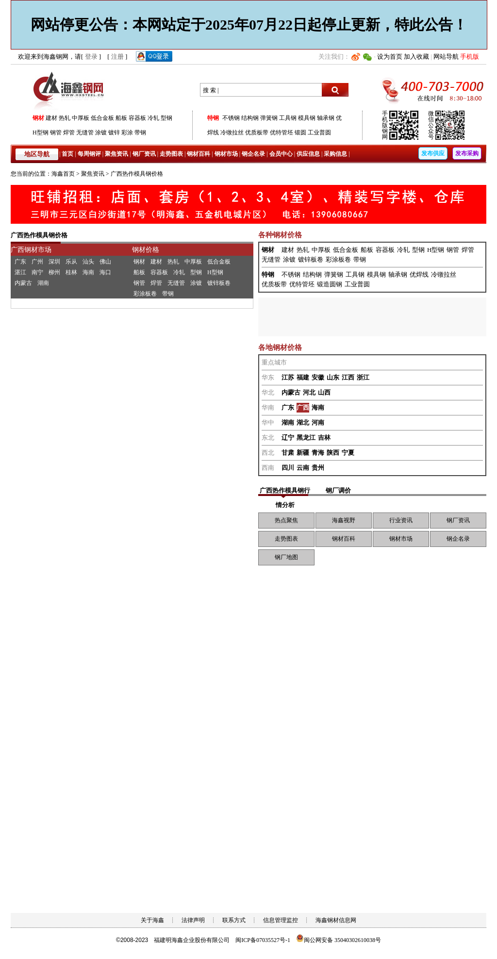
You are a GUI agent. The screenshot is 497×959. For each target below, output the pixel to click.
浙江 (363, 377)
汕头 (88, 261)
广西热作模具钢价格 (137, 173)
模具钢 (306, 118)
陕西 (333, 452)
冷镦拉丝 (232, 132)
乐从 (71, 261)
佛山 (105, 261)
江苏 (288, 377)
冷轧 (153, 118)
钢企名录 (253, 153)
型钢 (166, 118)
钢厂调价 (338, 490)
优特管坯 (281, 132)
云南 (303, 467)
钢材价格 (145, 249)
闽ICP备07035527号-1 (262, 940)
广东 (20, 261)
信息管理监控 (280, 920)
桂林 (71, 272)
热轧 (64, 118)
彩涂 (127, 132)
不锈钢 (231, 118)
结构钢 (250, 118)
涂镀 (101, 132)
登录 (91, 56)
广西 (303, 407)
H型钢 (41, 132)
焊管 (69, 132)
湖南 (43, 283)
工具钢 (288, 118)
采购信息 (335, 153)
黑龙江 (306, 437)
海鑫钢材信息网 (335, 920)
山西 (324, 392)
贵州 (318, 467)
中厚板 (80, 118)
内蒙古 (23, 283)
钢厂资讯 (144, 153)
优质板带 (256, 132)
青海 (318, 452)
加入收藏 (416, 56)
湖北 (303, 422)
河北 (309, 392)
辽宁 (288, 437)
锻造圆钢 (329, 284)
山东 (333, 377)
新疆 (303, 452)
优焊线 (419, 274)
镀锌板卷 (219, 283)
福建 (303, 377)
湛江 (20, 272)
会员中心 (281, 153)
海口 (105, 272)
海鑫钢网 (70, 90)
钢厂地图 (286, 557)
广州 (37, 261)
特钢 (213, 118)
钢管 (56, 132)
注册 (117, 56)
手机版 (469, 56)
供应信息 (308, 153)
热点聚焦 (286, 520)
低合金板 (102, 118)
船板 (121, 118)
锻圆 (300, 132)
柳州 (54, 272)
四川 (288, 467)
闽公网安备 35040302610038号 (338, 940)
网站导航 (446, 56)
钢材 (38, 118)
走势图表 (171, 153)
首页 (67, 153)
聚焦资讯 (116, 153)
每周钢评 (89, 153)
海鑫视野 (343, 520)
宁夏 (348, 452)
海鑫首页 (63, 173)
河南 (318, 422)
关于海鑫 (152, 920)
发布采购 (467, 153)
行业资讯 (401, 520)
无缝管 (85, 132)
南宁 (37, 272)
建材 (51, 118)
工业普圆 (319, 132)
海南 (88, 272)
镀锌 (114, 132)
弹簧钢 (269, 118)
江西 (348, 377)
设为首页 (389, 56)
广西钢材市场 (31, 249)
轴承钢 (325, 118)
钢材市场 (226, 153)
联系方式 (234, 920)
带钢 (140, 132)
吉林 (324, 437)
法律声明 (193, 920)
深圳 (54, 261)
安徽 (318, 377)
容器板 (137, 118)
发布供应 (433, 153)
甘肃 (288, 452)
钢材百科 (198, 153)
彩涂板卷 (145, 293)
